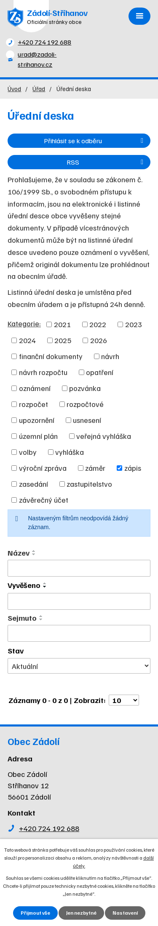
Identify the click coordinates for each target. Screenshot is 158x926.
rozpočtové (85, 404)
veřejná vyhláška (103, 436)
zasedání (33, 483)
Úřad (38, 88)
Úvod (14, 88)
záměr (95, 467)
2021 (62, 324)
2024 (27, 340)
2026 (98, 340)
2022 (97, 324)
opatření (99, 372)
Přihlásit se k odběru (95, 140)
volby (28, 451)
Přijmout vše (35, 913)
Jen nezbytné (81, 913)
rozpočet (33, 404)
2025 (62, 340)
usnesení (87, 420)
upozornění (36, 420)
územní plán (38, 436)
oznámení (35, 388)
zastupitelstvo (89, 483)
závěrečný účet (43, 499)
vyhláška (69, 451)
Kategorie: (24, 323)
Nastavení (125, 913)
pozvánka (85, 388)
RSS (106, 161)
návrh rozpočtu (43, 372)
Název (18, 552)
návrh (110, 356)
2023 (133, 324)
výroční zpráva (43, 467)
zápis (132, 467)
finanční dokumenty (51, 356)
